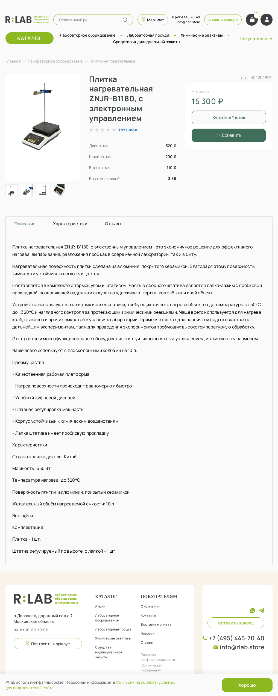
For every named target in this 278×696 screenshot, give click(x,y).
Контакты (148, 615)
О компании (150, 606)
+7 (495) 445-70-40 (236, 638)
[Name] (125, 20)
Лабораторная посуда (148, 35)
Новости (148, 633)
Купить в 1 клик (228, 117)
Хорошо (247, 685)
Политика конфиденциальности (158, 657)
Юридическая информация (152, 668)
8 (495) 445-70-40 (186, 17)
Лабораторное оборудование (88, 35)
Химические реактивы (202, 35)
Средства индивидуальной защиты (146, 41)
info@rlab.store (242, 647)
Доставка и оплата (156, 624)
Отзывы (147, 642)
